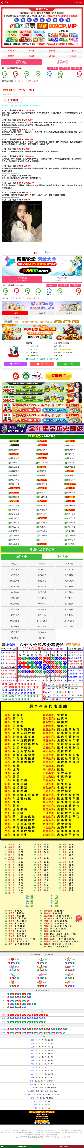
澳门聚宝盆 (14, 604)
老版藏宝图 (14, 472)
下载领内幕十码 (13, 1146)
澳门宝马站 (42, 610)
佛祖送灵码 (70, 446)
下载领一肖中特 (63, 1146)
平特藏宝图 (14, 476)
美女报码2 (14, 536)
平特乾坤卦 (42, 527)
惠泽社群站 (69, 587)
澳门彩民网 (69, 570)
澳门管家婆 (14, 627)
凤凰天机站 (14, 598)
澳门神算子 (69, 598)
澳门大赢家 (69, 627)
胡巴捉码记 (14, 519)
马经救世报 (14, 510)
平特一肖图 (70, 527)
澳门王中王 (14, 633)
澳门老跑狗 (42, 450)
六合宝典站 (69, 610)
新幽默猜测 (14, 497)
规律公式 (42, 564)
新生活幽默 (42, 493)
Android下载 (15, 364)
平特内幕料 (42, 523)
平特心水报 (70, 523)
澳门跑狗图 (70, 450)
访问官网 (68, 364)
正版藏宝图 (70, 467)
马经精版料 (42, 510)
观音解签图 (42, 497)
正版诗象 (69, 463)
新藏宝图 (41, 472)
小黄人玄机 (42, 506)
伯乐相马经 (70, 506)
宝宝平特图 (70, 519)
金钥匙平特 (42, 532)
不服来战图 (70, 540)
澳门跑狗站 (69, 604)
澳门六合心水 (69, 621)
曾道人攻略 (14, 506)
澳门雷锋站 (69, 593)
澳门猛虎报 (14, 480)
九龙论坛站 (69, 581)
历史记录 (79, 2)
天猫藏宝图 (42, 476)
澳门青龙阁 (14, 587)
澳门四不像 (14, 621)
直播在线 (69, 564)
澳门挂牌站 (14, 581)
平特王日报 (14, 527)
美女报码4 (70, 536)
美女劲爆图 (14, 545)
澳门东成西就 (42, 621)
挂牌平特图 (14, 485)
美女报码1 (70, 532)
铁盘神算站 (42, 581)
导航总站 (14, 564)
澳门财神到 (70, 459)
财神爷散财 (14, 463)
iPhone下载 (42, 364)
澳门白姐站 (14, 616)
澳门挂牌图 (42, 485)
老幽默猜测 (70, 493)
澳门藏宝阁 (42, 587)
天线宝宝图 (14, 532)
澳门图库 (42, 638)
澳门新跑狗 (14, 450)
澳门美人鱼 (42, 633)
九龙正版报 (42, 515)
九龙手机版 (70, 515)
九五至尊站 (14, 576)
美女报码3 (42, 536)
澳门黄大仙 (42, 570)
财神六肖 (69, 455)
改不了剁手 (42, 540)
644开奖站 (15, 593)
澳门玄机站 (42, 616)
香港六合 (62, 557)
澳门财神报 (14, 459)
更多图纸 (69, 545)
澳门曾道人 (42, 576)
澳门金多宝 (14, 570)
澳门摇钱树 (69, 576)
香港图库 (14, 638)
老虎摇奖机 (70, 480)
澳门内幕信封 (42, 463)
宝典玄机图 (14, 467)
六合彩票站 (42, 598)
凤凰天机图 (14, 515)
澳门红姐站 (14, 610)
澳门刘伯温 (42, 593)
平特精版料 (14, 523)
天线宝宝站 (42, 604)
